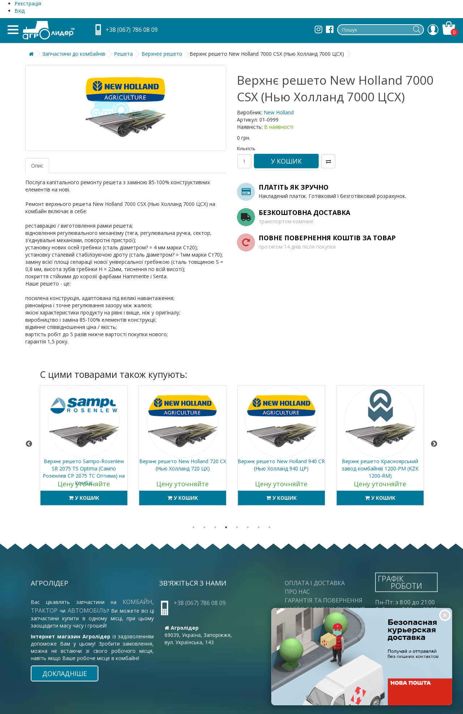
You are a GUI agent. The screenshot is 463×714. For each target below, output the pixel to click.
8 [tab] (269, 527)
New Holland (279, 112)
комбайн (137, 602)
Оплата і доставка (315, 583)
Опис (37, 165)
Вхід (19, 10)
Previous (29, 444)
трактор (45, 610)
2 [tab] (204, 527)
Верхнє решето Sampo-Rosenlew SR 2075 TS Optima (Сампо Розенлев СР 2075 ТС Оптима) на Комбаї (84, 472)
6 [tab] (247, 527)
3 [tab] (215, 527)
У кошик (286, 161)
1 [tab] (193, 527)
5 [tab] (237, 527)
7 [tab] (258, 527)
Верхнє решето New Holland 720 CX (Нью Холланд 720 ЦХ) (182, 465)
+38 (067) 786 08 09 (132, 30)
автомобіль (87, 610)
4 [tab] (226, 527)
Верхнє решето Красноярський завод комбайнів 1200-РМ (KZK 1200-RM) (380, 468)
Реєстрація (27, 3)
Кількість (244, 148)
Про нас (297, 592)
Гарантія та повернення (323, 600)
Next (434, 444)
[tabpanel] (83, 449)
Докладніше (64, 673)
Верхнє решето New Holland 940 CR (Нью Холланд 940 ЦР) (281, 465)
